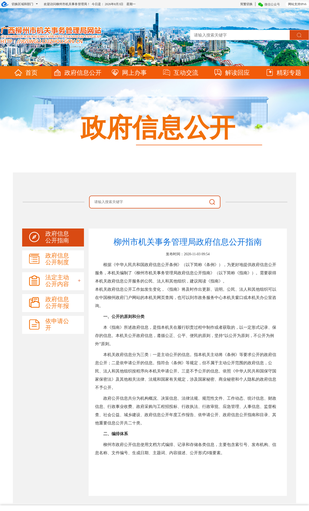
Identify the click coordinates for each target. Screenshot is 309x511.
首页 (26, 72)
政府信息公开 (77, 72)
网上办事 (129, 72)
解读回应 (232, 72)
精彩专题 (283, 72)
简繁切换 (246, 4)
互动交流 (180, 72)
